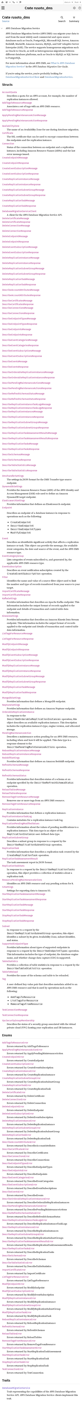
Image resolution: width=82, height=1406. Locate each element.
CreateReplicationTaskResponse (19, 206)
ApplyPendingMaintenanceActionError (22, 1049)
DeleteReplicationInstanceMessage (20, 257)
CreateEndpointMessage (15, 157)
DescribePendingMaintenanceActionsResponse (27, 388)
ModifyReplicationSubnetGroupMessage (23, 676)
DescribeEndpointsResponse (17, 334)
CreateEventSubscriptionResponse (20, 173)
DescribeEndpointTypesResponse (19, 324)
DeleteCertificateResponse (16, 222)
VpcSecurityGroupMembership (18, 1020)
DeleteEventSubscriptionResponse (20, 252)
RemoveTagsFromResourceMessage (20, 796)
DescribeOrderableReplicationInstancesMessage (28, 372)
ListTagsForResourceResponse (18, 638)
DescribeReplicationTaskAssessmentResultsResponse (30, 438)
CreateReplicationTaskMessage (18, 200)
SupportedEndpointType (15, 943)
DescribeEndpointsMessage (16, 329)
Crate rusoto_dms (38, 8)
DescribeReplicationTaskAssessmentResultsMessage (29, 433)
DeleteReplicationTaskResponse (19, 284)
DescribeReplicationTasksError (18, 1248)
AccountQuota (9, 92)
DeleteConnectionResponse (16, 231)
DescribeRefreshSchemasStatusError (21, 1213)
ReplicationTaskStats (13, 865)
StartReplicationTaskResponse (18, 910)
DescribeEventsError (13, 1191)
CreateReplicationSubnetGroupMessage (23, 189)
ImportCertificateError (14, 1269)
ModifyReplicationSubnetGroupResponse (24, 681)
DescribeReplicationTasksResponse (20, 449)
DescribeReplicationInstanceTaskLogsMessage (26, 404)
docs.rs (67, 2)
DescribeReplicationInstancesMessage (22, 411)
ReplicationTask (10, 848)
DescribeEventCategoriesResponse (20, 345)
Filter (5, 577)
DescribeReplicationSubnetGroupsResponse (25, 427)
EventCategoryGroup (13, 556)
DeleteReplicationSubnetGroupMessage (23, 268)
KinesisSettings (10, 616)
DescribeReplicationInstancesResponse (23, 417)
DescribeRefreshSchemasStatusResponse (24, 399)
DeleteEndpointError (13, 1106)
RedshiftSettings (11, 757)
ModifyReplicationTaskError (16, 1312)
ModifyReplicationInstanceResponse (21, 671)
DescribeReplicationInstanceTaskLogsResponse (27, 408)
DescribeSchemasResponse (16, 459)
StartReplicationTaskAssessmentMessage (23, 894)
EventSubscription (12, 566)
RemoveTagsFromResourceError (18, 1340)
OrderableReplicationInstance (18, 712)
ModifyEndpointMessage (15, 644)
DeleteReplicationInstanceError (19, 1120)
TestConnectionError (12, 1369)
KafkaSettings (9, 598)
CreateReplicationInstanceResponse (21, 184)
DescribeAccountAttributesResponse (21, 295)
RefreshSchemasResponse (16, 770)
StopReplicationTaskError (15, 1362)
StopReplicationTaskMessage (17, 915)
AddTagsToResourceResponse (17, 109)
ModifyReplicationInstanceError (19, 1298)
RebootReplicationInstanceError (19, 1319)
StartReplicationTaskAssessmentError (22, 1347)
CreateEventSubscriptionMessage (20, 168)
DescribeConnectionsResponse (18, 313)
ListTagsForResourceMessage (17, 633)
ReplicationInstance (12, 809)
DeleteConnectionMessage (16, 225)
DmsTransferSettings (13, 476)
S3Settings (7, 887)
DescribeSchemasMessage (16, 454)
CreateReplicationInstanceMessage (20, 179)
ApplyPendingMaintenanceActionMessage (24, 115)
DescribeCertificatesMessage (17, 300)
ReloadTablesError (12, 1333)
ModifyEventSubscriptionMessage (20, 655)
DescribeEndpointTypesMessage (19, 318)
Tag (4, 979)
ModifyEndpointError (13, 1284)
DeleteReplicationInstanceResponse (21, 263)
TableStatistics (10, 961)
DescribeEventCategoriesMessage (20, 340)
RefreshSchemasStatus (14, 775)
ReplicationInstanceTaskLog (17, 816)
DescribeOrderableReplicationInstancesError (26, 1198)
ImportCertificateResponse (16, 594)
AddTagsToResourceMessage (17, 102)
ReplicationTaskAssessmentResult (20, 858)
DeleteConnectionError (14, 1099)
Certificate (7, 133)
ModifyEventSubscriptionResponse (20, 660)
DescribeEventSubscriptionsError (19, 1184)
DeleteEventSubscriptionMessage (20, 247)
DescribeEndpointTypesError (17, 1163)
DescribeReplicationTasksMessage (20, 443)
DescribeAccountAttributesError (19, 1142)
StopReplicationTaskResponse (18, 920)
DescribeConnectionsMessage (17, 307)
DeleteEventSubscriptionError (18, 1113)
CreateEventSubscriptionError (18, 1064)
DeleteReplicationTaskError (16, 1135)
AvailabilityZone (10, 126)
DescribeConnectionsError (16, 1156)
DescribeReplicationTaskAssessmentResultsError (27, 1241)
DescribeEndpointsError (14, 1170)
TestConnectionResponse (15, 1015)
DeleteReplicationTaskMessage (18, 279)
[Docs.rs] (2, 2)
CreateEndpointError (13, 1056)
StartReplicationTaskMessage (17, 904)
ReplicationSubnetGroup (15, 837)
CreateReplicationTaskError (16, 1085)
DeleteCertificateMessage (15, 218)
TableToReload (10, 971)
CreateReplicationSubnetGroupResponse (23, 195)
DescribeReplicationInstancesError (20, 1227)
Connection (8, 143)
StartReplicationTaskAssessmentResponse (24, 899)
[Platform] (15, 2)
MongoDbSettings (11, 697)
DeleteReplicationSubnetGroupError (21, 1127)
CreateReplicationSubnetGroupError (21, 1078)
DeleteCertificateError (13, 1092)
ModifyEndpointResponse (15, 649)
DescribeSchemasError (14, 1255)
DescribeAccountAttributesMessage (20, 290)
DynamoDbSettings (12, 486)
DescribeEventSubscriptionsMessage (21, 350)
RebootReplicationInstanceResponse (21, 754)
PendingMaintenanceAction (16, 733)
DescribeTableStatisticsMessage (19, 465)
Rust (77, 2)
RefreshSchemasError (13, 1326)
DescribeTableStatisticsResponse (19, 470)
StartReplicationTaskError (15, 1355)
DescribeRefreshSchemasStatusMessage (23, 393)
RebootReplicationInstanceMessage (21, 750)
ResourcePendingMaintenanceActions (22, 879)
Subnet (6, 926)
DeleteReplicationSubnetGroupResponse (23, 273)
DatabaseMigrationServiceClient (22, 77)
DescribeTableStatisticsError (17, 1262)
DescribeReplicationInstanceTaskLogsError (24, 1220)
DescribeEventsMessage (14, 361)
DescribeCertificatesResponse (18, 304)
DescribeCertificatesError (15, 1149)
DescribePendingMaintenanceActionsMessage (26, 383)
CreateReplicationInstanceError (19, 1071)
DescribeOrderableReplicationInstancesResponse (28, 377)
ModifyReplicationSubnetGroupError (21, 1305)
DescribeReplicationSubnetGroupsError (23, 1234)
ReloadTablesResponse (14, 793)
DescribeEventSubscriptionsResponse (22, 356)
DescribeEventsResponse (15, 366)
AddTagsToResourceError (15, 1042)
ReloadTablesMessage (13, 789)
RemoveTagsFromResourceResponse (21, 804)
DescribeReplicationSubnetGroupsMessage (25, 422)
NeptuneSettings (11, 705)
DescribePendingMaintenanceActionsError (24, 1206)
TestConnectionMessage (14, 1009)
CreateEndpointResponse (15, 163)
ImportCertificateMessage (15, 591)
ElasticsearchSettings (13, 500)
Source (5, 21)
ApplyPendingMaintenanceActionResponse (24, 120)
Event (5, 538)
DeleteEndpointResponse (15, 241)
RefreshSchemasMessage (15, 764)
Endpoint (7, 507)
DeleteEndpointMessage (15, 236)
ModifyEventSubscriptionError (18, 1291)
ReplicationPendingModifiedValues (20, 823)
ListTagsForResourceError (15, 1276)
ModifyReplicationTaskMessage (18, 687)
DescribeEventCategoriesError (18, 1177)
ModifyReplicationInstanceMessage (21, 665)
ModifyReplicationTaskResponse (19, 692)
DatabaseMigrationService (58, 77)
